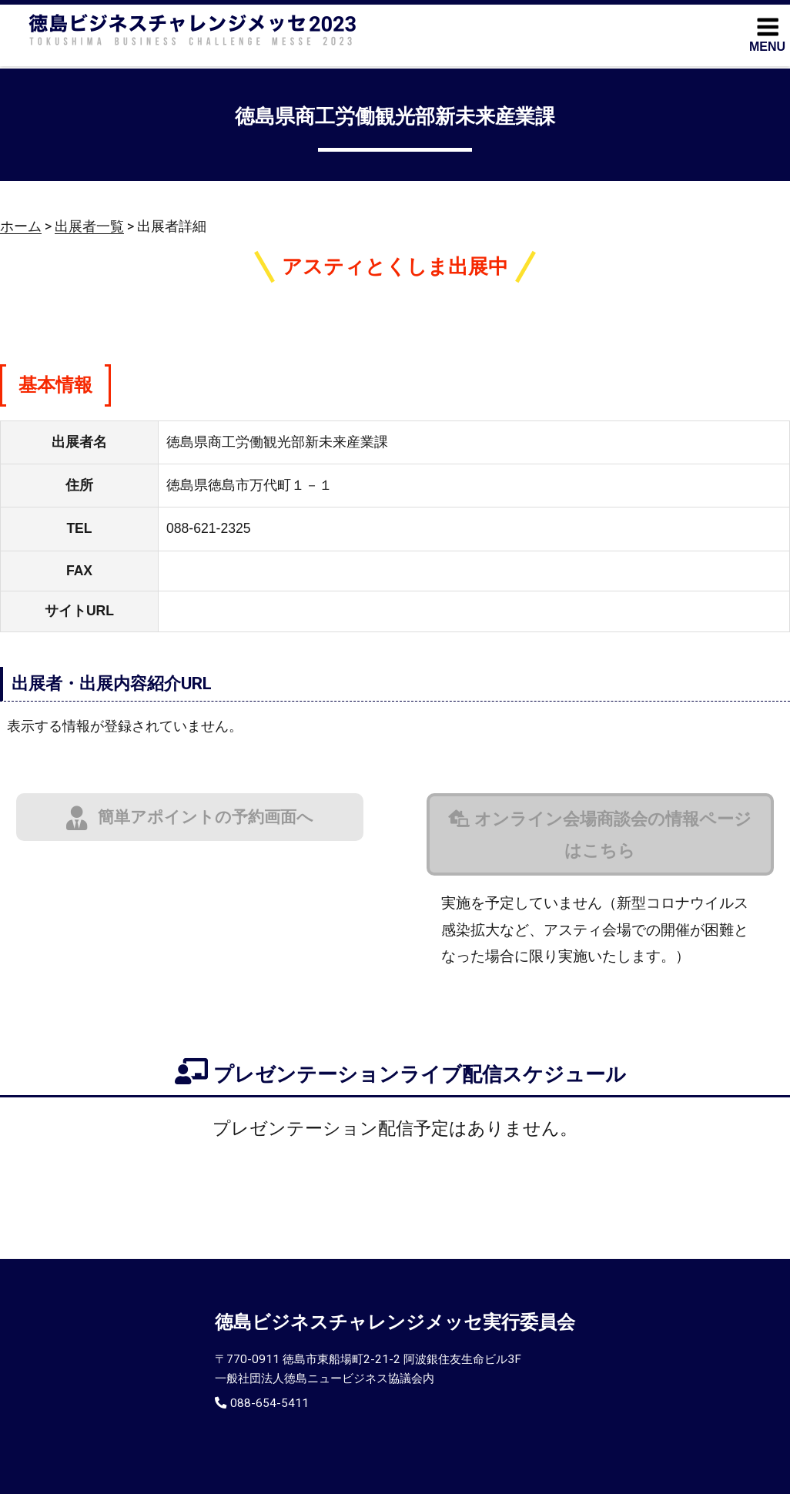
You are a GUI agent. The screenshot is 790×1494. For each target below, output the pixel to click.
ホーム (21, 226)
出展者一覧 (89, 226)
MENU (767, 34)
